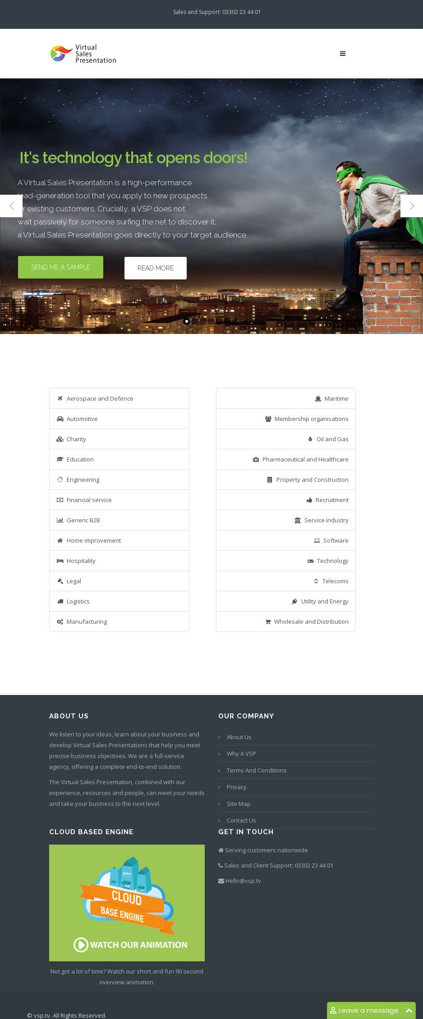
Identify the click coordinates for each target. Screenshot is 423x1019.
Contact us (241, 820)
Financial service (84, 500)
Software (331, 540)
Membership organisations (306, 419)
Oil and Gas (327, 439)
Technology (328, 561)
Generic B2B (78, 520)
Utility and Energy (320, 601)
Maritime (331, 398)
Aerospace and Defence (94, 398)
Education (75, 459)
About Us (239, 737)
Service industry (321, 520)
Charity (71, 439)
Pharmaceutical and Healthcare (300, 459)
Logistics (73, 601)
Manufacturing (81, 621)
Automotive (77, 419)
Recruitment (327, 500)
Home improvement (88, 540)
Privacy (237, 787)
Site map (239, 804)
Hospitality (76, 561)
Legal (68, 581)
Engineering (77, 479)
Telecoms (330, 581)
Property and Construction (307, 479)
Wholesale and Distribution (306, 621)
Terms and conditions (257, 770)
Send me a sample (60, 267)
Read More (156, 268)
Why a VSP (241, 753)
